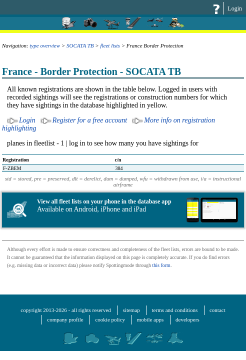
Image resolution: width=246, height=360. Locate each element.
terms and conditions (175, 310)
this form (161, 265)
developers (188, 319)
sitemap (131, 310)
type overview (45, 45)
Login (235, 8)
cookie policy (110, 319)
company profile (65, 319)
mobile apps (150, 319)
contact (218, 310)
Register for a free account (90, 120)
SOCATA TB (80, 45)
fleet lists (110, 45)
